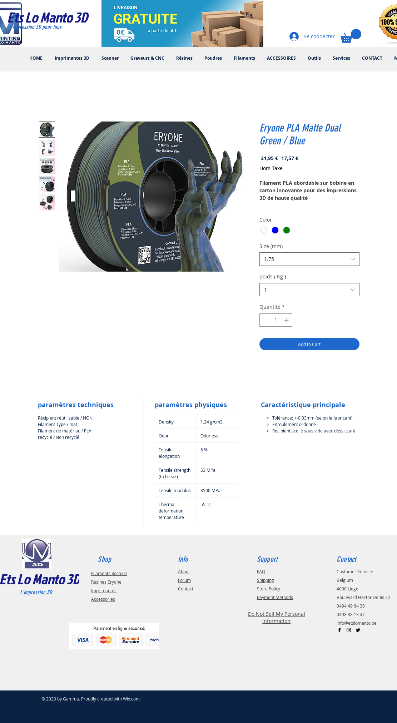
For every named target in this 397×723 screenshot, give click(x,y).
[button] (351, 36)
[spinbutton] (275, 320)
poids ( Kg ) (272, 276)
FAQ (261, 571)
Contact (185, 588)
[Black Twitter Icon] (358, 630)
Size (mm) (271, 246)
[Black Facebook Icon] (339, 630)
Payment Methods (275, 597)
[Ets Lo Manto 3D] (55, 17)
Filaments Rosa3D (109, 573)
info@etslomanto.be (357, 623)
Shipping (265, 580)
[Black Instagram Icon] (349, 630)
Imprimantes (103, 590)
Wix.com (131, 699)
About (184, 571)
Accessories (103, 599)
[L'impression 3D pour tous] (43, 27)
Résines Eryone (106, 582)
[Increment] (286, 320)
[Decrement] (264, 320)
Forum (184, 580)
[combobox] (309, 259)
